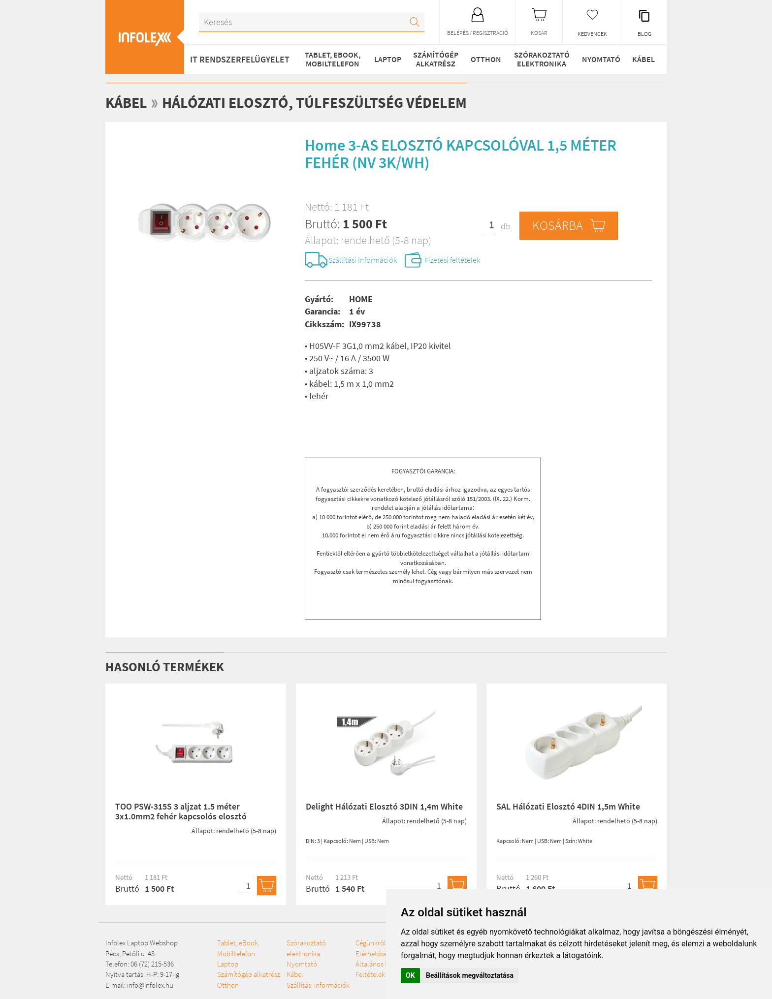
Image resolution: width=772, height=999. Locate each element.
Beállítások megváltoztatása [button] (470, 975)
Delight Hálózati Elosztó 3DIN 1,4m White (384, 806)
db (506, 226)
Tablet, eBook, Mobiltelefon (332, 59)
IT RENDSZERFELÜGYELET (240, 59)
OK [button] (410, 975)
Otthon (486, 59)
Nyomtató (601, 59)
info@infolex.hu (150, 985)
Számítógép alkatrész (435, 59)
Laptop (387, 59)
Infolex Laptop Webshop (141, 942)
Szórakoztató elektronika (542, 59)
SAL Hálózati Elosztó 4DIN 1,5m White (568, 806)
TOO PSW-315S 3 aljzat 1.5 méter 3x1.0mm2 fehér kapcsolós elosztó (181, 811)
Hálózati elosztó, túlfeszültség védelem (314, 102)
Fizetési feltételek (452, 260)
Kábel (643, 59)
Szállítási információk (362, 260)
